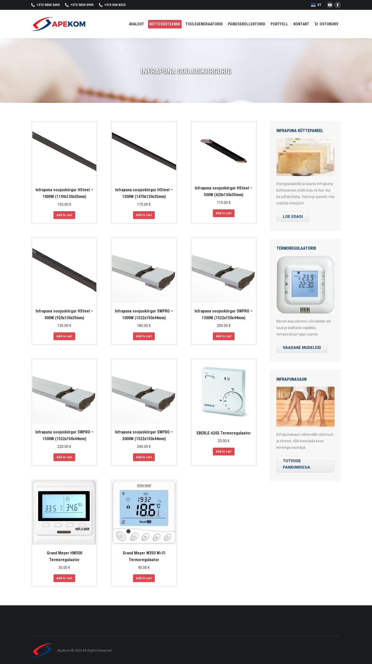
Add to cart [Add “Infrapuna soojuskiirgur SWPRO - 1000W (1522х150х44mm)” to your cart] (144, 336)
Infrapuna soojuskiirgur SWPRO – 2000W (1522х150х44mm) (144, 435)
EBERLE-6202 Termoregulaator (224, 433)
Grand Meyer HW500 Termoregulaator (64, 556)
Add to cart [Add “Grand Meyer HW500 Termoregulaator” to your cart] (64, 578)
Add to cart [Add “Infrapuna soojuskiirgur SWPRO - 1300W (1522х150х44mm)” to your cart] (223, 336)
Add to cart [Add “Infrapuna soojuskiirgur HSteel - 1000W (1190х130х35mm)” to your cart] (64, 215)
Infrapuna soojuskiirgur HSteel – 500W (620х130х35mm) (223, 191)
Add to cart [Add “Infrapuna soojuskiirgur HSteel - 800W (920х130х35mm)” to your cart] (64, 336)
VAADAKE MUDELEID (302, 347)
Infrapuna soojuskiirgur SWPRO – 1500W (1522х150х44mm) (64, 435)
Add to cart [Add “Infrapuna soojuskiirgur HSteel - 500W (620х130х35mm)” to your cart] (223, 213)
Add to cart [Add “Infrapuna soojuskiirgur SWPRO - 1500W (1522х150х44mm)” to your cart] (64, 457)
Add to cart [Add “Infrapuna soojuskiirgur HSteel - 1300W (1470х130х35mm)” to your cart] (144, 215)
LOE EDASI (293, 216)
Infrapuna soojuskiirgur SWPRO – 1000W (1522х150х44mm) (144, 314)
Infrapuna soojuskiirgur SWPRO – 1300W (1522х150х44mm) (224, 314)
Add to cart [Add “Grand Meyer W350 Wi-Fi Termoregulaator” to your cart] (144, 578)
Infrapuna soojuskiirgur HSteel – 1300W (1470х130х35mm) (144, 193)
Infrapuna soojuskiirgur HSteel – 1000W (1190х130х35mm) (64, 193)
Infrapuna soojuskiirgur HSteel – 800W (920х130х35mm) (64, 314)
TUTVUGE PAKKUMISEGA (296, 464)
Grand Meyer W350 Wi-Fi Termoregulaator (144, 556)
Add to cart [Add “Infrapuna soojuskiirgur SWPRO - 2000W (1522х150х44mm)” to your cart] (144, 457)
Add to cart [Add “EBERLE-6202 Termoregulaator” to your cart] (223, 451)
